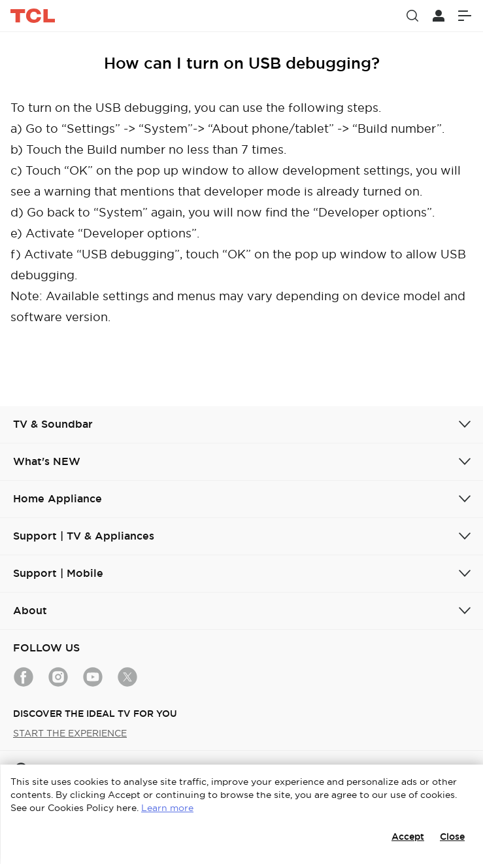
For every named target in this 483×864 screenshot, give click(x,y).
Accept (407, 836)
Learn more (167, 808)
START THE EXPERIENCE (70, 733)
